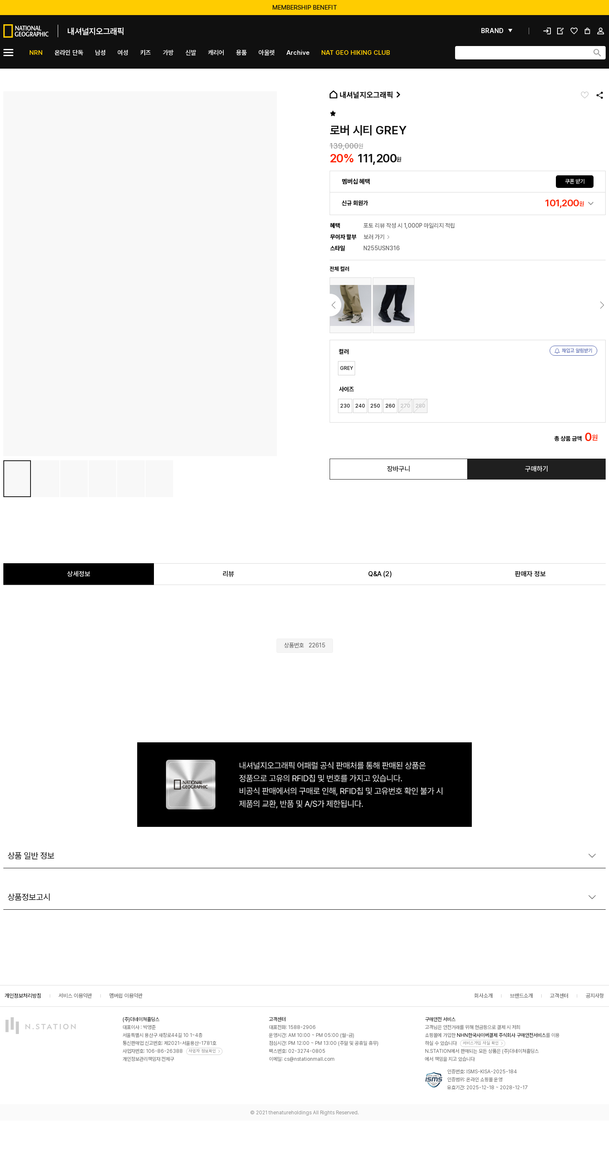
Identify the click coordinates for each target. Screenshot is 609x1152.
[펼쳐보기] (497, 31)
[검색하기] (597, 52)
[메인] (63, 31)
